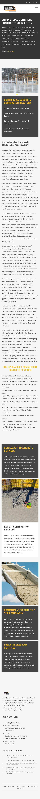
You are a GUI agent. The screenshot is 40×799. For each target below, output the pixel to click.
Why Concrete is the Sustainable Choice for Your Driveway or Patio (20, 757)
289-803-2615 (9, 741)
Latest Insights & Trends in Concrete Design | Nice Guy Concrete (20, 768)
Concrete (4, 51)
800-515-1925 (9, 744)
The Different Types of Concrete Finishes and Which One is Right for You (21, 764)
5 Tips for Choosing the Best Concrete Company (20, 760)
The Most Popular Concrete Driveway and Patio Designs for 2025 (20, 773)
